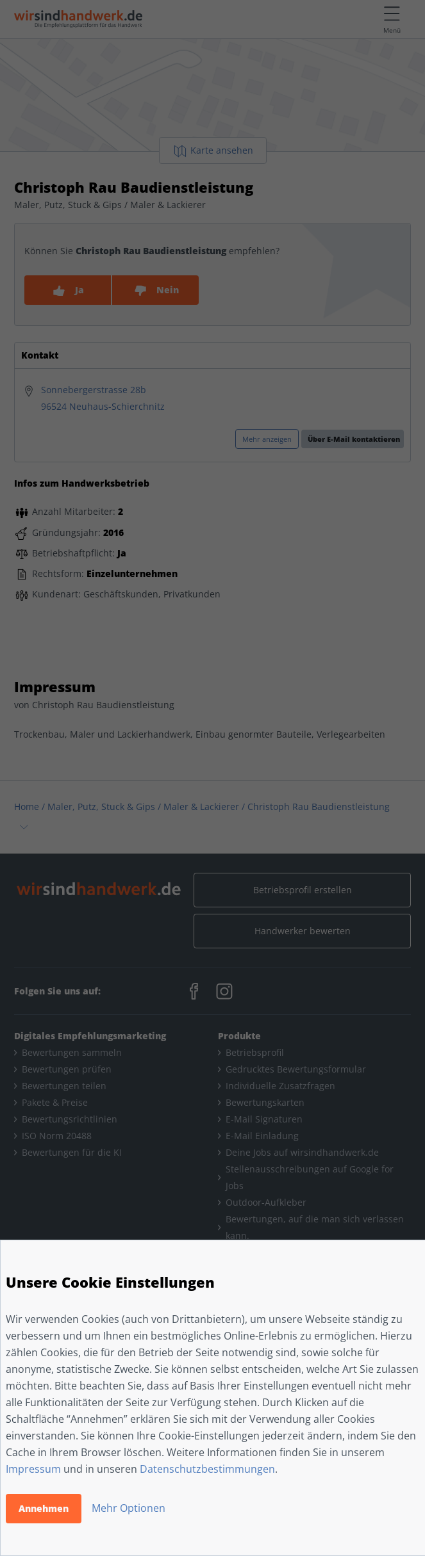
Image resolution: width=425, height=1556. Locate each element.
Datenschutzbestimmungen (207, 1469)
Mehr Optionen (128, 1508)
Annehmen (44, 1508)
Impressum (33, 1469)
